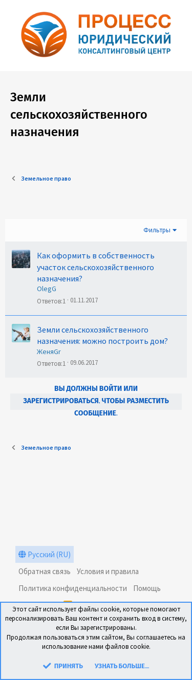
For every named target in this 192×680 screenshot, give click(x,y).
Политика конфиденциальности (72, 588)
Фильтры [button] (156, 230)
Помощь (147, 588)
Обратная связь (44, 571)
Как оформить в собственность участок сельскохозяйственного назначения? (96, 266)
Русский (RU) (44, 554)
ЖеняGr (49, 351)
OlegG (46, 288)
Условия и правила (108, 571)
